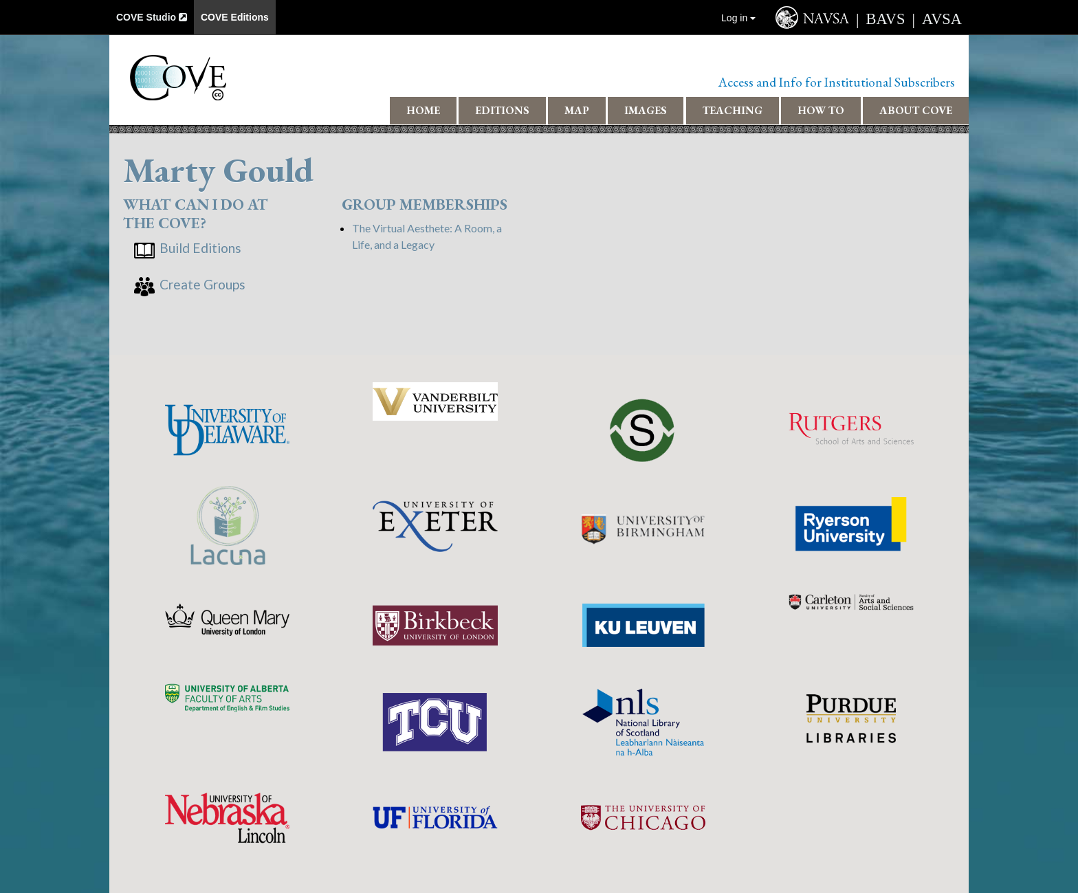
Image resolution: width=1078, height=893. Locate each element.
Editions (502, 110)
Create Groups (202, 284)
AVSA (942, 18)
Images (645, 110)
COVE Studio (151, 17)
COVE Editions (235, 17)
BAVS (885, 18)
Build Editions (200, 248)
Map (576, 110)
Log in (738, 17)
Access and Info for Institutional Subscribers (836, 82)
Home (423, 110)
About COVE (915, 110)
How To (821, 110)
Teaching (732, 110)
